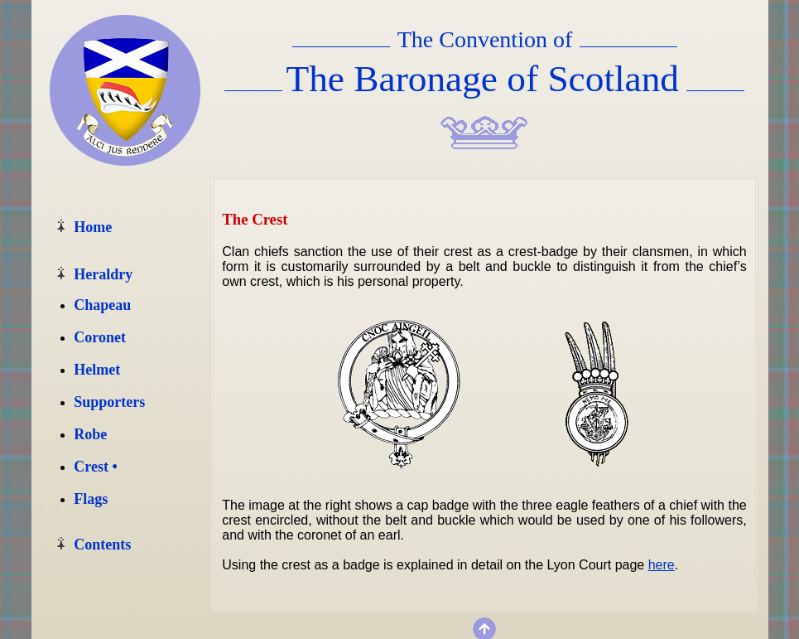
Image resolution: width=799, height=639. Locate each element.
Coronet (100, 337)
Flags (91, 499)
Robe (90, 434)
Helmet (97, 369)
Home (93, 227)
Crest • (95, 466)
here (661, 565)
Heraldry (103, 274)
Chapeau (102, 305)
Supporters (109, 402)
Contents (102, 544)
